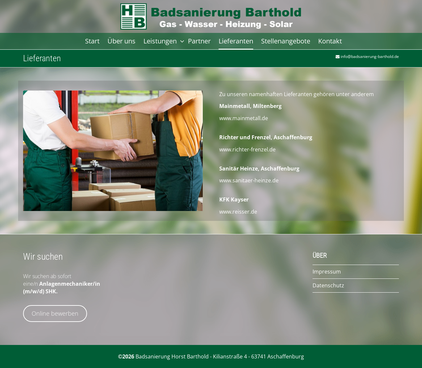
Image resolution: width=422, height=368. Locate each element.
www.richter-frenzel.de (247, 149)
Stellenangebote (285, 41)
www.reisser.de (238, 211)
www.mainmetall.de (243, 118)
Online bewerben (55, 313)
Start (92, 41)
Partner (199, 41)
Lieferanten (236, 41)
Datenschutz (328, 285)
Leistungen (160, 41)
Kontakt (330, 41)
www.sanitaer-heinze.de (249, 180)
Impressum (327, 271)
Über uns (121, 41)
